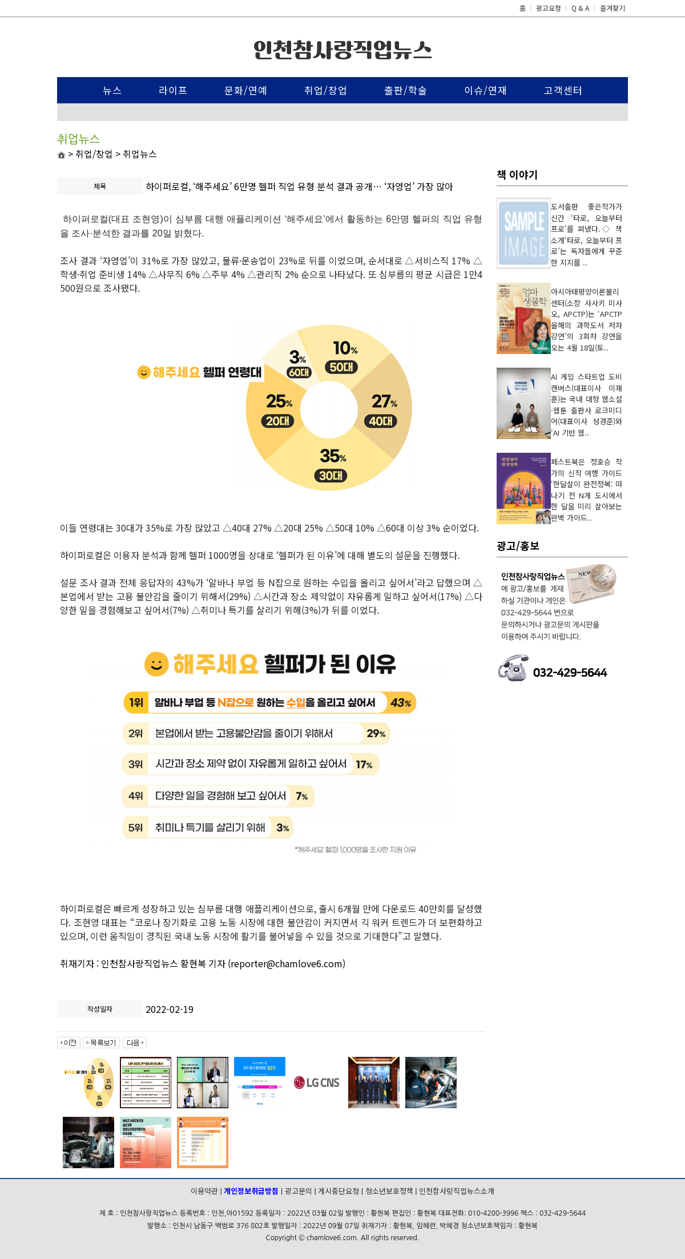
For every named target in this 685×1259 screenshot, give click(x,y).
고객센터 (563, 90)
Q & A (580, 8)
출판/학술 (406, 90)
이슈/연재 (485, 90)
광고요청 (549, 8)
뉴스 (112, 90)
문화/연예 (246, 90)
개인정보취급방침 (251, 1190)
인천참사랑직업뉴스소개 (456, 1190)
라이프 (173, 90)
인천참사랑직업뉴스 (343, 50)
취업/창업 (326, 90)
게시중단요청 (338, 1190)
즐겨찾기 (612, 8)
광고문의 (298, 1190)
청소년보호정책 (389, 1190)
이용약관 (204, 1190)
